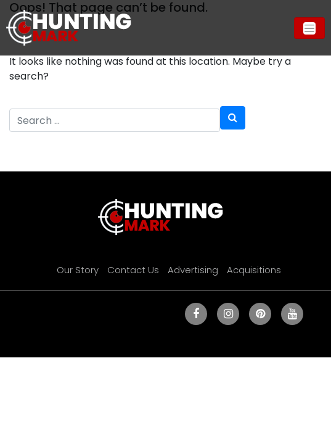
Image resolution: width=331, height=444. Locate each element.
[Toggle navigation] (309, 28)
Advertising (193, 269)
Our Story (78, 269)
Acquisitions (254, 269)
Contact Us (133, 269)
